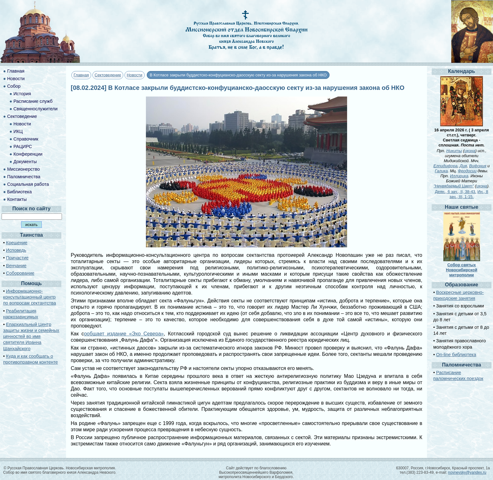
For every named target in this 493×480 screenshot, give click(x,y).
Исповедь (16, 250)
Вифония (477, 165)
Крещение (16, 242)
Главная (81, 75)
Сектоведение (108, 75)
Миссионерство (23, 169)
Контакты (17, 199)
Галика (441, 170)
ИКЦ (18, 131)
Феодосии (467, 170)
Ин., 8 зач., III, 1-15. (469, 194)
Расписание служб (33, 101)
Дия (463, 165)
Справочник (26, 138)
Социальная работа (28, 184)
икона (469, 150)
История (22, 93)
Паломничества (24, 176)
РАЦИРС (23, 146)
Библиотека (19, 191)
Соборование (20, 273)
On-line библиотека (456, 354)
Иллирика (459, 176)
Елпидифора (445, 165)
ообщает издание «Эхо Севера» (123, 333)
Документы (25, 161)
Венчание (16, 265)
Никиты (454, 150)
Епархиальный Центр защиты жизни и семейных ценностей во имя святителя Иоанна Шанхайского (31, 336)
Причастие (17, 257)
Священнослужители (36, 108)
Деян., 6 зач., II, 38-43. (455, 191)
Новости (134, 75)
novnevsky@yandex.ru (467, 472)
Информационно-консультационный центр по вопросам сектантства (29, 297)
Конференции (28, 154)
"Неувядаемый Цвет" (454, 186)
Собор (14, 86)
